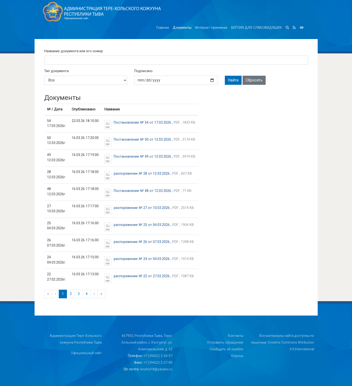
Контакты (235, 336)
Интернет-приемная (211, 28)
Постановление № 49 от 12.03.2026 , (149, 156)
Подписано (143, 71)
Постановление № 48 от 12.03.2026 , (147, 191)
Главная (162, 28)
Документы (182, 28)
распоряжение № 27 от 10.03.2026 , (149, 208)
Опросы (237, 356)
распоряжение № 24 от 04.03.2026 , (149, 259)
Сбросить (254, 80)
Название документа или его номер (73, 51)
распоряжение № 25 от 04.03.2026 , (149, 225)
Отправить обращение (225, 342)
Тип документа (56, 71)
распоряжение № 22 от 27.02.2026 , (149, 276)
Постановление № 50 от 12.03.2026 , (149, 139)
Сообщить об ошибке (226, 349)
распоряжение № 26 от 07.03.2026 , (149, 242)
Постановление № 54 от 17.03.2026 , (149, 122)
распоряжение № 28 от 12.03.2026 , (148, 173)
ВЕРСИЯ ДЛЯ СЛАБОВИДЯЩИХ (256, 28)
